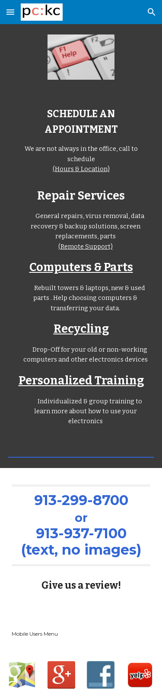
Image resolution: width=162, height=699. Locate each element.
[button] (10, 12)
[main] (81, 140)
